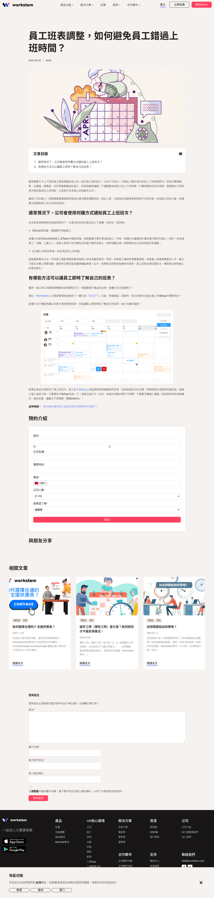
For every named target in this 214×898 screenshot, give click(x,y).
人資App (91, 861)
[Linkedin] (190, 867)
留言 (32, 709)
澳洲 (40, 890)
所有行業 (123, 827)
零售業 (121, 837)
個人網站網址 (36, 773)
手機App (81, 389)
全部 (25, 620)
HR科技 (17, 620)
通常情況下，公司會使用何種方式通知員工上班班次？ (70, 162)
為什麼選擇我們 (190, 832)
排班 (91, 620)
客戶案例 (154, 837)
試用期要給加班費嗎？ (162, 627)
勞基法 (83, 620)
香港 (19, 890)
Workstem (42, 296)
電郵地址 (39, 464)
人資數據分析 (94, 866)
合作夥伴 (132, 5)
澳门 (62, 890)
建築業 (121, 842)
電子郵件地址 (37, 760)
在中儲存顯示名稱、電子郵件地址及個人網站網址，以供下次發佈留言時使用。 (76, 791)
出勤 (89, 842)
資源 (115, 5)
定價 (103, 5)
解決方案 (85, 5)
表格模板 (154, 866)
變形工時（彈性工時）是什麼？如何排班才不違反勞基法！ (107, 629)
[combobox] (40, 483)
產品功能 (66, 5)
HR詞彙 (154, 832)
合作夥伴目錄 (125, 866)
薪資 (89, 856)
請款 (89, 851)
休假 (89, 846)
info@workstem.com (193, 861)
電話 (36, 477)
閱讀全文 (18, 663)
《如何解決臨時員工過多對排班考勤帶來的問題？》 (70, 406)
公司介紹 (186, 827)
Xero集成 (60, 837)
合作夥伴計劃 (125, 861)
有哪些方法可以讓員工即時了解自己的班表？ (65, 167)
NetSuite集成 (62, 842)
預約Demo (201, 4)
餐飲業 (121, 832)
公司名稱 (39, 452)
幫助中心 (154, 861)
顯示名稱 (34, 747)
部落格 (153, 827)
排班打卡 (94, 296)
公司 (89, 827)
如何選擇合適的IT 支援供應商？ (34, 627)
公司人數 (39, 490)
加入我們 (186, 837)
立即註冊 (179, 4)
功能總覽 (60, 832)
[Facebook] (184, 867)
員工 (89, 832)
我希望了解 (40, 503)
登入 (163, 4)
